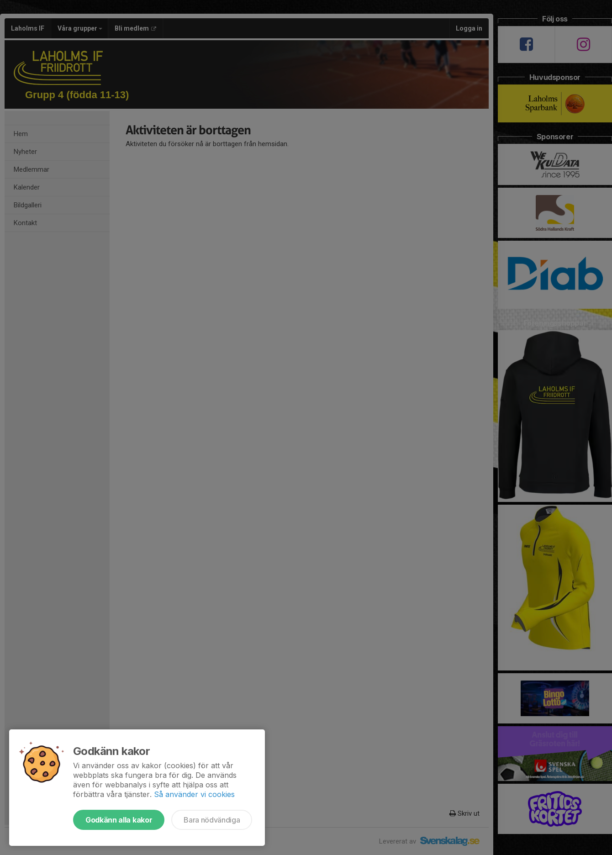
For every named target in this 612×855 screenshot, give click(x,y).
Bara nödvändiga (212, 819)
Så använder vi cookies (194, 794)
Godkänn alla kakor (118, 819)
